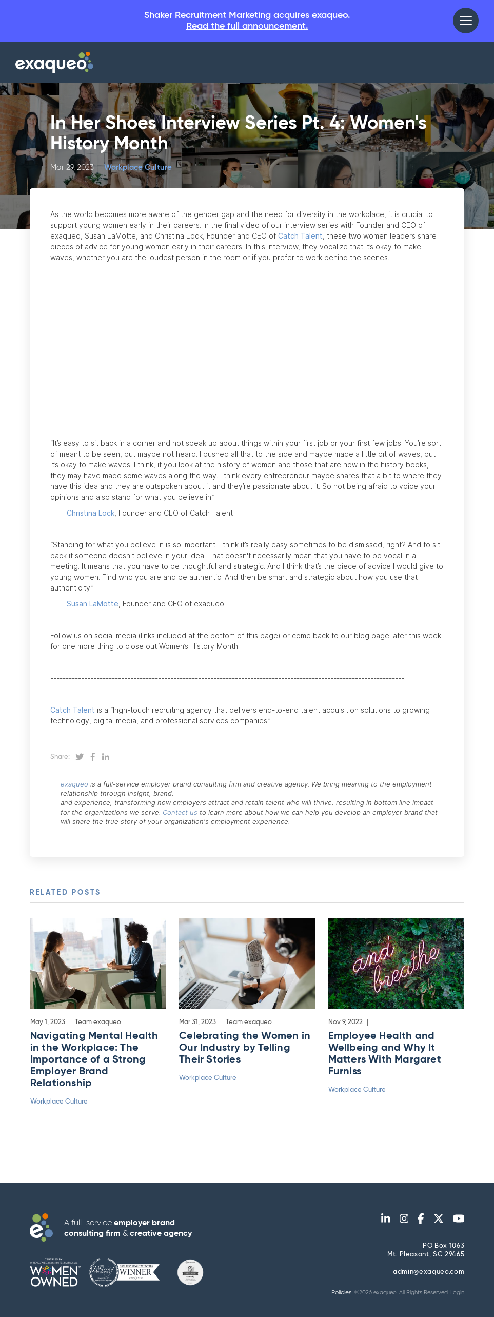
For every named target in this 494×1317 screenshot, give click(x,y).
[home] (54, 62)
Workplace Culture (138, 167)
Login (457, 1292)
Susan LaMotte (84, 603)
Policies (341, 1293)
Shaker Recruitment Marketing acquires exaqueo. (247, 21)
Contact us (180, 812)
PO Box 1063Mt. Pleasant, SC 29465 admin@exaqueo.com (425, 1259)
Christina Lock (82, 512)
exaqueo (74, 784)
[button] (466, 20)
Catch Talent (300, 235)
